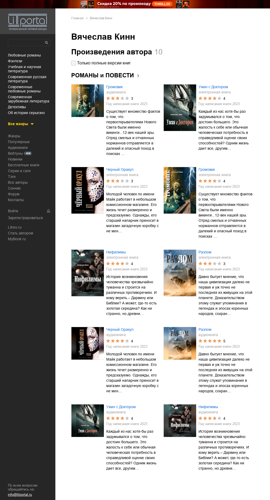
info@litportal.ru (20, 495)
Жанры (14, 136)
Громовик (114, 87)
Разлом (205, 252)
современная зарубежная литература (28, 99)
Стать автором (20, 233)
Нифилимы (116, 252)
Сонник (14, 188)
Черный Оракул (119, 169)
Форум (14, 194)
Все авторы (18, 182)
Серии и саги (19, 171)
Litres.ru (15, 227)
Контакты (16, 200)
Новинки (15, 159)
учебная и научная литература (24, 69)
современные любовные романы (24, 89)
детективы (17, 107)
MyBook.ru (17, 239)
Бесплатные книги (23, 165)
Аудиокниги (18, 147)
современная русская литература (27, 79)
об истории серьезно (26, 113)
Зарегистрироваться (25, 218)
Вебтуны (15, 153)
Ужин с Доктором (213, 87)
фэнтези (15, 61)
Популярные (19, 142)
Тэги (12, 176)
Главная (77, 18)
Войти (13, 211)
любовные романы (24, 55)
